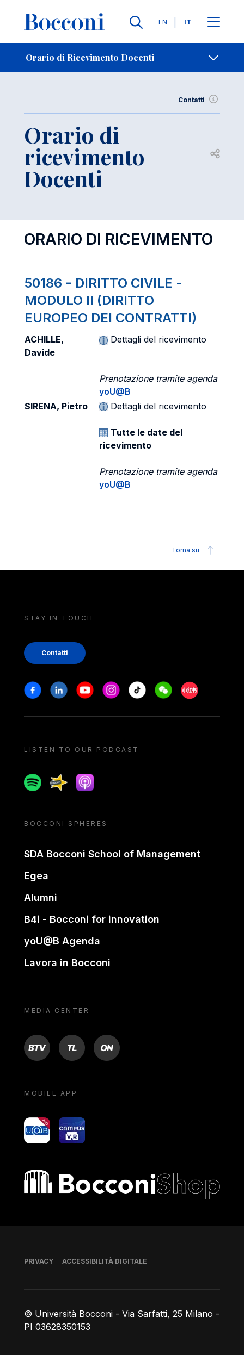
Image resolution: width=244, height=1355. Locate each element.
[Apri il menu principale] (213, 22)
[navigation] (122, 57)
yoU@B (115, 391)
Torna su (194, 550)
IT (187, 22)
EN (162, 22)
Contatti (199, 100)
